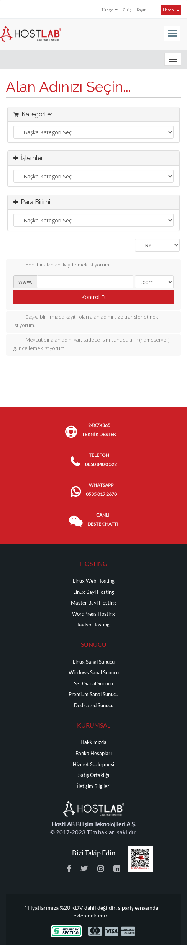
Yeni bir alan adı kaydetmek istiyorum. (61, 265)
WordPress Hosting (93, 614)
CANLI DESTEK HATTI (102, 519)
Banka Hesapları (93, 753)
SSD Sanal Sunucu (93, 684)
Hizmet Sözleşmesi (93, 764)
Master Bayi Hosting (93, 603)
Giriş (127, 9)
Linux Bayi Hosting (93, 592)
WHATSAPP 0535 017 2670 (101, 489)
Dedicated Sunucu (93, 705)
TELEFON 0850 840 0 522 (101, 459)
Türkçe (110, 9)
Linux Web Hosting (94, 581)
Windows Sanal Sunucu (94, 672)
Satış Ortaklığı (93, 775)
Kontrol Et (93, 297)
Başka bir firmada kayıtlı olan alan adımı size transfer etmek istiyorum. (85, 321)
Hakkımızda (93, 742)
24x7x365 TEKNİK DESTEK (99, 429)
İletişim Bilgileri (93, 786)
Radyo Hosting (93, 625)
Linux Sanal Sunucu (94, 662)
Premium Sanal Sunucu (93, 694)
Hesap (171, 10)
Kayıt (141, 9)
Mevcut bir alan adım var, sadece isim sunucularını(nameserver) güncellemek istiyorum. (91, 344)
